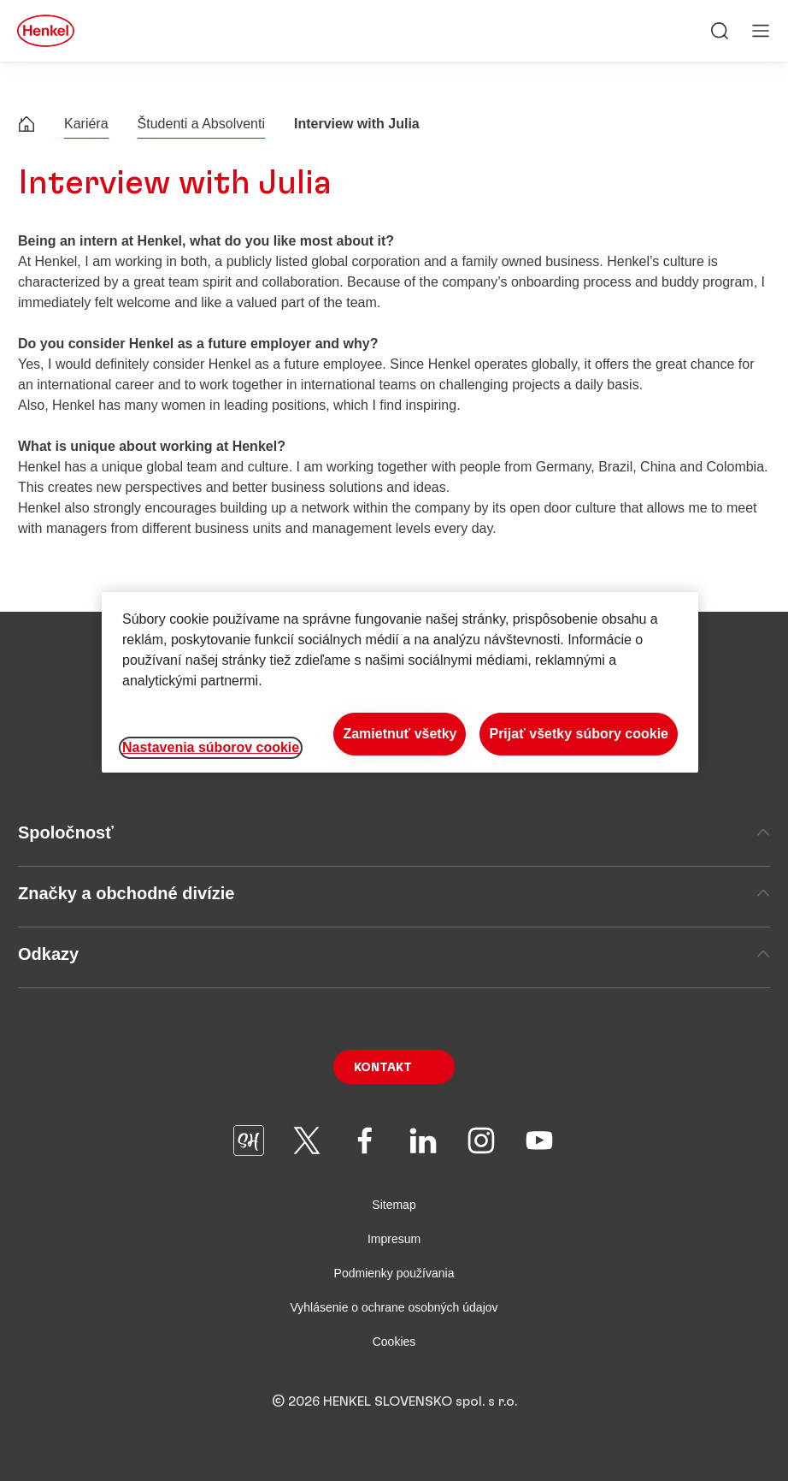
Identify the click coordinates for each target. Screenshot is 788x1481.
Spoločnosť (394, 832)
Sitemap (393, 1204)
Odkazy (394, 954)
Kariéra (86, 123)
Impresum (394, 1239)
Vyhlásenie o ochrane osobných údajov (393, 1307)
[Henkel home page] (26, 126)
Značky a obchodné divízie (394, 893)
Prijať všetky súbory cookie (578, 733)
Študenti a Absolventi (201, 123)
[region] (400, 682)
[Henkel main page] (45, 31)
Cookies (394, 1341)
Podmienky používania (394, 1273)
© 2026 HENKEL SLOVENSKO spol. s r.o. (394, 1401)
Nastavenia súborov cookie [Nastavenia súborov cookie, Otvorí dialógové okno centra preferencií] (210, 747)
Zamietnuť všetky (399, 733)
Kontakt (383, 1068)
